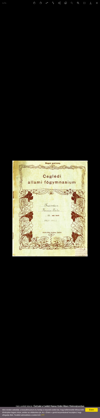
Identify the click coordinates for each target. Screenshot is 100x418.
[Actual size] (65, 3)
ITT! (42, 415)
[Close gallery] (97, 3)
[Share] (59, 3)
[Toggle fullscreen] (84, 3)
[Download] (91, 3)
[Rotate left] (41, 3)
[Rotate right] (34, 3)
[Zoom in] (78, 3)
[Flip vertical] (53, 3)
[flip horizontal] (47, 3)
